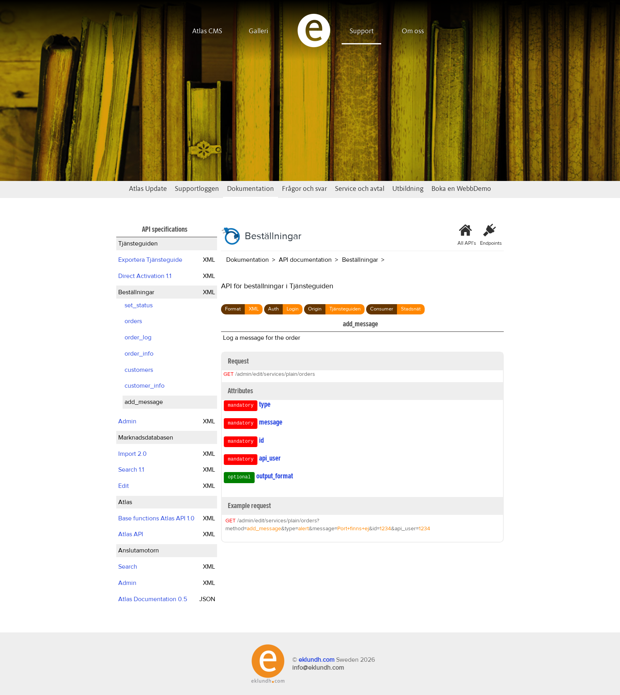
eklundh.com (317, 660)
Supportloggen (197, 188)
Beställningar (136, 292)
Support (362, 31)
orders (133, 321)
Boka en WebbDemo (461, 188)
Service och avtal (359, 188)
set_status (139, 305)
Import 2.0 (132, 454)
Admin (127, 421)
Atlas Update (148, 188)
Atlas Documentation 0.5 (152, 599)
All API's (466, 235)
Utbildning (407, 188)
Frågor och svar (304, 188)
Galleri (258, 31)
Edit (123, 486)
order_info (139, 353)
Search (127, 567)
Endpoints (491, 235)
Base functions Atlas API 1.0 (156, 518)
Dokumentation (250, 188)
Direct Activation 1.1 (144, 276)
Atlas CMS (207, 31)
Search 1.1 (131, 470)
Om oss (413, 31)
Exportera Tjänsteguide (150, 260)
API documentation (305, 260)
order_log (138, 337)
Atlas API (130, 534)
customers (139, 370)
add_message (144, 402)
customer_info (144, 386)
